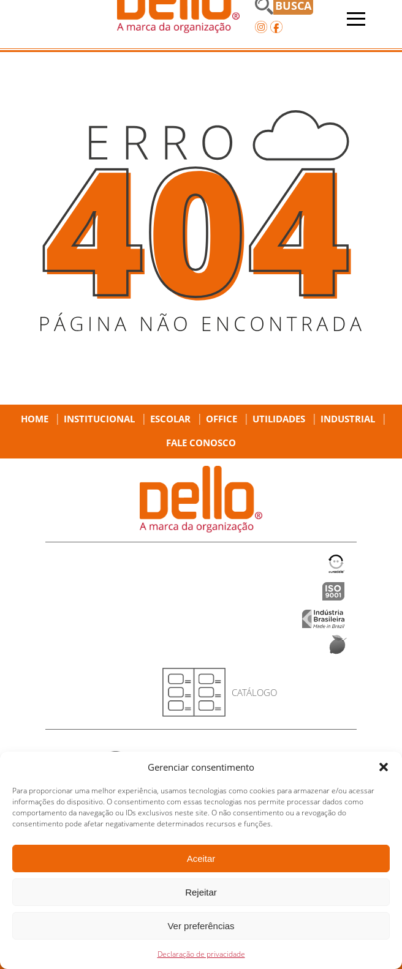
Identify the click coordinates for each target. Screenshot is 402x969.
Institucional (99, 419)
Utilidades (278, 419)
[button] (383, 767)
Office (221, 419)
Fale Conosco (201, 442)
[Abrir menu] (356, 19)
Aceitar (201, 858)
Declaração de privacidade (201, 954)
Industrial (347, 419)
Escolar (170, 419)
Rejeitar (201, 892)
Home (34, 419)
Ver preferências (200, 926)
